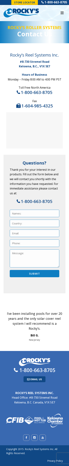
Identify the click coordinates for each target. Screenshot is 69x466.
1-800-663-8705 (56, 2)
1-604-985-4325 (37, 106)
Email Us (36, 379)
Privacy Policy (55, 460)
